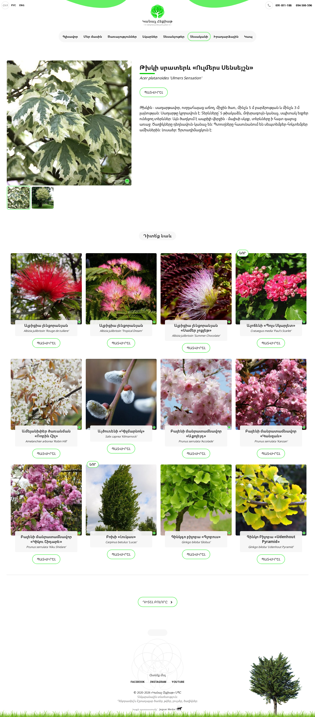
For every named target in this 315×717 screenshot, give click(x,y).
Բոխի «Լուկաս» (121, 539)
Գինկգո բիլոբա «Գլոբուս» (196, 539)
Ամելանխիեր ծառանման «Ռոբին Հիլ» (46, 436)
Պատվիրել (153, 92)
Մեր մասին (93, 36)
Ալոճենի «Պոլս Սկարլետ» (271, 328)
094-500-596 (304, 5)
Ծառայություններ (122, 36)
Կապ (248, 36)
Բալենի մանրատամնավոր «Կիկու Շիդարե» (46, 542)
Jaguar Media (167, 709)
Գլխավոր (70, 36)
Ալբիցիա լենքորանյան (46, 328)
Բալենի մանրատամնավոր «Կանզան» (271, 436)
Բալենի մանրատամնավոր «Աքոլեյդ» (196, 436)
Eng (21, 5)
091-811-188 (283, 5)
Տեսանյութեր (173, 36)
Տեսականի (199, 36)
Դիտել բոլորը (158, 602)
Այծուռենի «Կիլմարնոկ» (121, 434)
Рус (13, 5)
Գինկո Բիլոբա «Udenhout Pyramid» (271, 542)
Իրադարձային (226, 36)
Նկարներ (150, 36)
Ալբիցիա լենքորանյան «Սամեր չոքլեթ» (196, 330)
